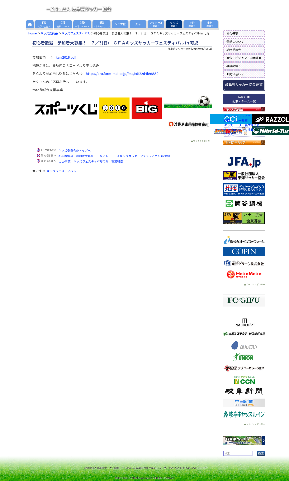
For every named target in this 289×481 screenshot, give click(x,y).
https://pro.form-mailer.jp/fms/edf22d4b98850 (122, 73)
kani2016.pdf (66, 57)
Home (32, 33)
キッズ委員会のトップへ (74, 150)
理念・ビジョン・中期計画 (243, 58)
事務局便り (233, 66)
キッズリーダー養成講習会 (241, 125)
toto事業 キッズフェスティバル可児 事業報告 (90, 161)
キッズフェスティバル (75, 33)
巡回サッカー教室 (236, 120)
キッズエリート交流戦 (239, 130)
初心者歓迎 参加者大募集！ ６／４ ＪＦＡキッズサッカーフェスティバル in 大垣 (114, 156)
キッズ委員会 (49, 33)
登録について (235, 41)
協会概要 (232, 33)
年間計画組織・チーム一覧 (244, 99)
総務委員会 (233, 50)
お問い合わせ (235, 74)
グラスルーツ (233, 134)
